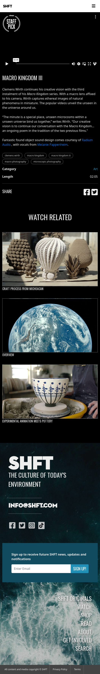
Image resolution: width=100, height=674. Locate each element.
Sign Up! (79, 569)
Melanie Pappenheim (52, 144)
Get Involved (77, 640)
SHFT (7, 6)
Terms (77, 669)
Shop (86, 615)
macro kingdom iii (60, 155)
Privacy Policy (60, 669)
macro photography (15, 161)
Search (83, 648)
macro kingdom (35, 155)
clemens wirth (12, 155)
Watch (84, 607)
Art (95, 169)
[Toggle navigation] (93, 6)
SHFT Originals (75, 598)
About (85, 632)
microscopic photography (47, 161)
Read (86, 623)
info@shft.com (32, 506)
